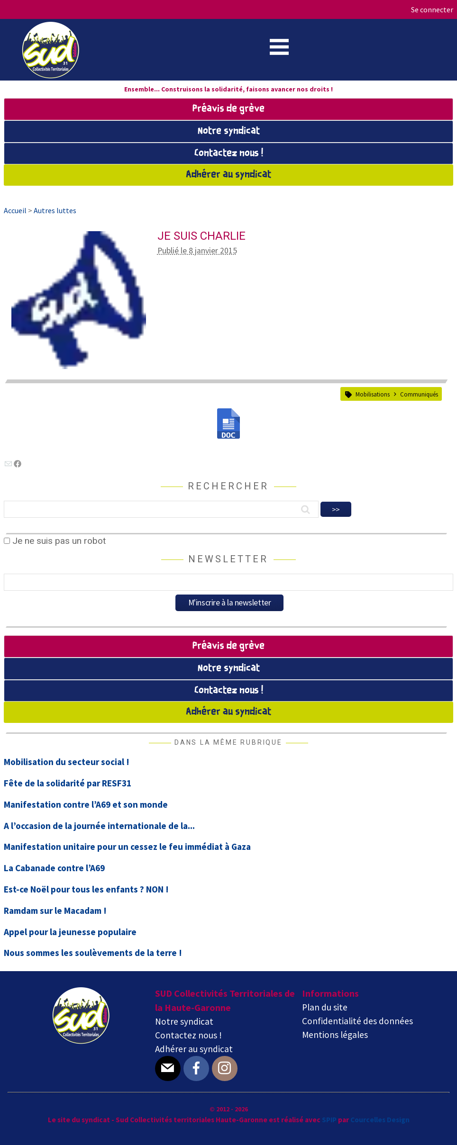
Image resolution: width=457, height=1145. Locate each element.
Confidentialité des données (357, 1021)
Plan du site (324, 1007)
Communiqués (419, 394)
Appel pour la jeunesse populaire (70, 932)
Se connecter (432, 9)
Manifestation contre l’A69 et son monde (86, 804)
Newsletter (228, 559)
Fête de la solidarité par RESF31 (67, 783)
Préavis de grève (228, 109)
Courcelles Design (380, 1119)
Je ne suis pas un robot (55, 540)
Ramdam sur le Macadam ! (55, 910)
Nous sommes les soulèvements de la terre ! (93, 952)
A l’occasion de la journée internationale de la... (99, 825)
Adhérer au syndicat (228, 175)
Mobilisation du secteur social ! (66, 761)
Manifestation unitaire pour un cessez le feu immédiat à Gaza (127, 846)
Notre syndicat (229, 131)
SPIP (329, 1119)
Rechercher (228, 486)
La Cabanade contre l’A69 (54, 868)
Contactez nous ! (228, 153)
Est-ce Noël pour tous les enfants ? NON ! (86, 889)
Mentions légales (335, 1034)
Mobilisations (373, 394)
